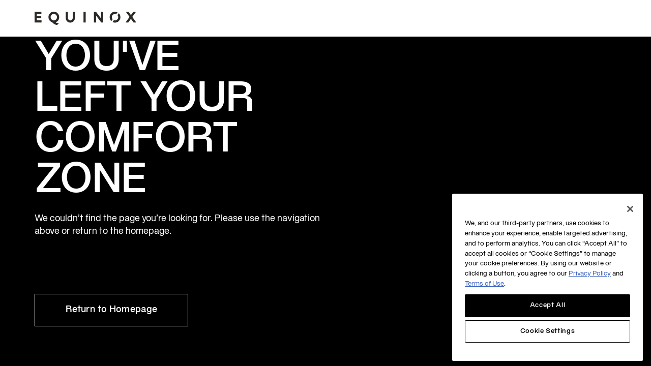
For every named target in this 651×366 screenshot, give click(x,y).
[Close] (630, 209)
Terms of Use (484, 284)
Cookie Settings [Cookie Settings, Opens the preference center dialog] (547, 331)
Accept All (548, 305)
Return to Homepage (111, 310)
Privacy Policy (590, 274)
